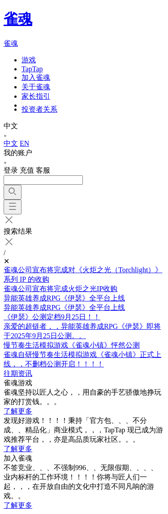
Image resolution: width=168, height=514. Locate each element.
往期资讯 (18, 373)
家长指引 (36, 96)
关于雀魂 (36, 87)
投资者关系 (39, 109)
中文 (11, 143)
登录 (11, 170)
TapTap (32, 69)
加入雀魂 (36, 77)
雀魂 (18, 19)
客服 (43, 170)
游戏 (29, 60)
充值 (27, 170)
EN (24, 143)
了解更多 (18, 411)
